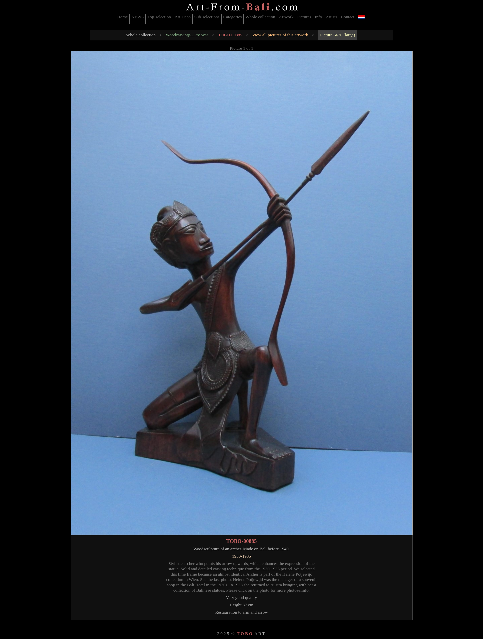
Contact (347, 16)
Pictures (304, 16)
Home (122, 16)
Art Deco (183, 16)
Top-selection (159, 16)
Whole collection (260, 16)
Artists (331, 16)
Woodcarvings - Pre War (187, 34)
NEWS (137, 16)
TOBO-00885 (230, 34)
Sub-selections (207, 16)
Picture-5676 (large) (337, 34)
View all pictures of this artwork (280, 34)
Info (318, 16)
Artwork (286, 16)
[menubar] (242, 19)
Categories (232, 16)
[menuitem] (123, 19)
